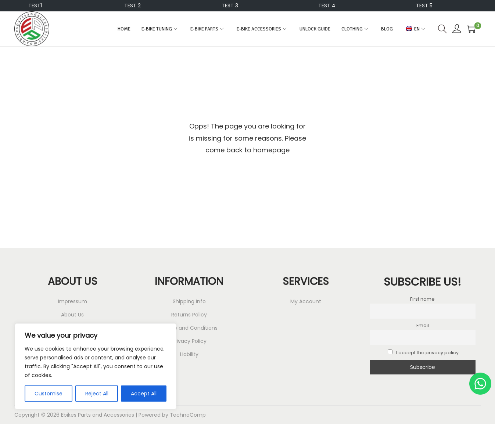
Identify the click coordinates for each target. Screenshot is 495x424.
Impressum (72, 301)
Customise (48, 393)
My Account (305, 301)
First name (422, 299)
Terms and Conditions (189, 327)
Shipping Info (189, 301)
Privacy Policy (189, 341)
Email (422, 325)
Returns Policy (189, 314)
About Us (72, 314)
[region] (95, 366)
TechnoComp (188, 414)
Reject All (96, 393)
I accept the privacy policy (423, 352)
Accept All (144, 393)
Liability (189, 354)
